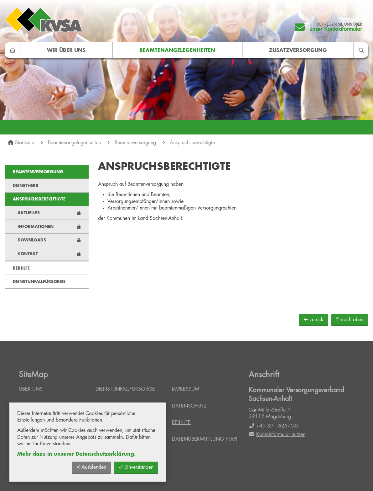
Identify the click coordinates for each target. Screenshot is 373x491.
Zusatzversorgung (298, 50)
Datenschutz (189, 405)
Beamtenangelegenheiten (177, 50)
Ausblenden (91, 467)
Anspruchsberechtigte (192, 142)
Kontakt (28, 254)
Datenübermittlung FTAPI (204, 439)
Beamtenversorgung (135, 142)
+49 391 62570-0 (273, 425)
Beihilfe (21, 268)
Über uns (31, 389)
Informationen (36, 227)
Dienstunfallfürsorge (39, 282)
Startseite (24, 142)
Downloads (32, 240)
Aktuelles (29, 213)
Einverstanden (136, 467)
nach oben (350, 319)
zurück (314, 319)
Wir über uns (66, 50)
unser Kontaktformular (335, 29)
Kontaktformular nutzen (277, 434)
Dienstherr (26, 186)
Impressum (185, 389)
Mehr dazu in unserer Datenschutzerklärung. (76, 454)
